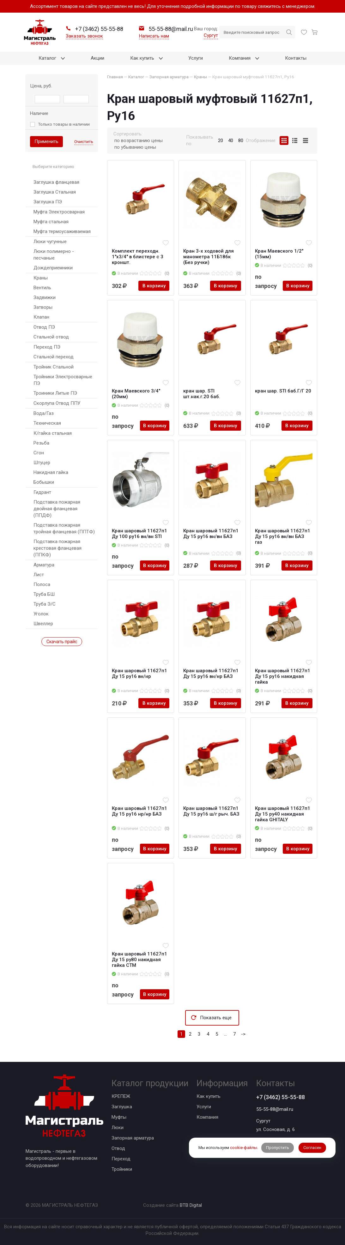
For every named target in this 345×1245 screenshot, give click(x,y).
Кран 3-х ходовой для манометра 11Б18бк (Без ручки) (208, 256)
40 (230, 140)
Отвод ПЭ (44, 327)
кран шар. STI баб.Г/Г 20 (283, 391)
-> (243, 1034)
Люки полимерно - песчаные (53, 254)
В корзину (154, 286)
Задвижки (44, 297)
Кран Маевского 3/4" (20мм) (136, 393)
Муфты (119, 1117)
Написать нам (154, 36)
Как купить (209, 1096)
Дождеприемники (53, 268)
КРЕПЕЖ (121, 1096)
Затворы (42, 307)
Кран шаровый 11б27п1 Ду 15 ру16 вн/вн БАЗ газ (282, 536)
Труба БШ (44, 594)
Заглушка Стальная (54, 192)
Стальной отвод (51, 337)
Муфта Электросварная (59, 212)
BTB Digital (191, 1205)
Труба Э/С (44, 604)
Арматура (43, 565)
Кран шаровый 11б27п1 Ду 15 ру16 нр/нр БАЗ (139, 811)
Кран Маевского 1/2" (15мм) (279, 254)
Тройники (122, 1169)
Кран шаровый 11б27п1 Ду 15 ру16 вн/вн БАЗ (211, 533)
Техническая (47, 423)
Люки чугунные (50, 241)
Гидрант (42, 492)
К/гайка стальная (52, 433)
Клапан (41, 317)
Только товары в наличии (64, 124)
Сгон (38, 453)
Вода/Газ (43, 413)
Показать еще (216, 1018)
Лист (38, 575)
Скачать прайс (61, 641)
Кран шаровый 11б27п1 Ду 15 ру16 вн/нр (139, 673)
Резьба (41, 443)
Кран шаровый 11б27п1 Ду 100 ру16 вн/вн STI (139, 533)
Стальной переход (53, 357)
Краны (40, 278)
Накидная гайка (50, 472)
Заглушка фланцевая (56, 182)
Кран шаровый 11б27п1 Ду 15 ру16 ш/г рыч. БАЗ (211, 811)
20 (220, 140)
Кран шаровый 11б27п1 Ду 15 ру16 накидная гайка (282, 676)
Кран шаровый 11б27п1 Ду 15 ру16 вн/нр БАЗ (211, 673)
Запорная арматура (133, 1138)
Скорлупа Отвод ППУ (56, 403)
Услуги (204, 1107)
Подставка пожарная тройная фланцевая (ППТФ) (64, 528)
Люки (118, 1127)
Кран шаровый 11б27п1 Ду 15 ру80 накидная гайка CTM (139, 959)
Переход (121, 1159)
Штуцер (41, 462)
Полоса (41, 584)
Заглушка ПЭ (47, 202)
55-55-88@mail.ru (274, 1109)
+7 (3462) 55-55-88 (280, 1097)
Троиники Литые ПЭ (55, 393)
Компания (207, 1117)
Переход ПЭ (46, 347)
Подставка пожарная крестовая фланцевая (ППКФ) (57, 548)
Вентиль (42, 287)
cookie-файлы (243, 1147)
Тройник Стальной (53, 367)
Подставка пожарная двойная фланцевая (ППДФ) (56, 508)
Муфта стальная (51, 221)
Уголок (41, 614)
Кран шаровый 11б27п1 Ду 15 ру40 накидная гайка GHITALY (282, 814)
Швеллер (43, 623)
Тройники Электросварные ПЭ (62, 380)
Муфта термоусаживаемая (62, 231)
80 (240, 140)
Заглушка (122, 1107)
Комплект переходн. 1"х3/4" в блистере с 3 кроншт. (137, 256)
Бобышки (43, 482)
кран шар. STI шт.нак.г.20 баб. (201, 393)
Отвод (118, 1148)
